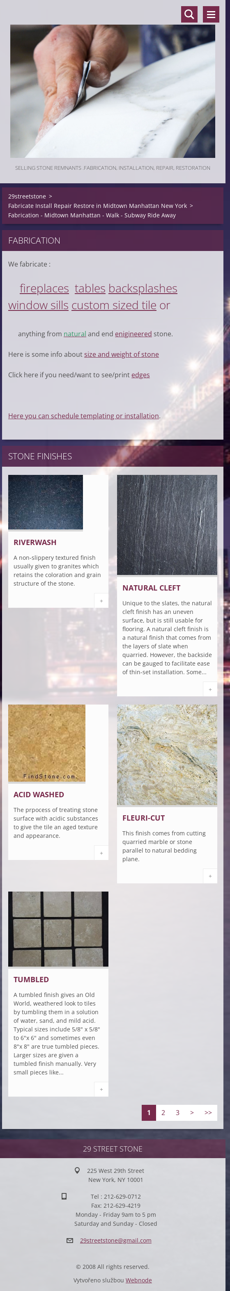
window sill (35, 304)
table (87, 288)
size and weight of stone (121, 354)
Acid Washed (39, 794)
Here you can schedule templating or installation (83, 415)
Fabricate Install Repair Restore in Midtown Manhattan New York (97, 206)
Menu (211, 14)
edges (140, 374)
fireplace (42, 288)
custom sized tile (113, 304)
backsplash (137, 288)
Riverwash (35, 542)
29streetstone (27, 196)
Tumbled (31, 979)
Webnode (139, 1280)
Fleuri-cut (143, 818)
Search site (189, 14)
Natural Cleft (151, 588)
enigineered (133, 333)
